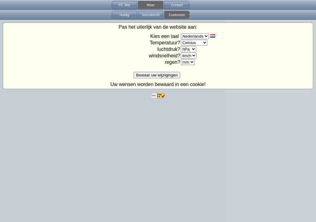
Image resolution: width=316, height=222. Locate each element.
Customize (177, 15)
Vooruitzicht (150, 15)
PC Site (124, 5)
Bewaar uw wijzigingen (157, 75)
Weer (151, 5)
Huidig (124, 15)
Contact (177, 5)
